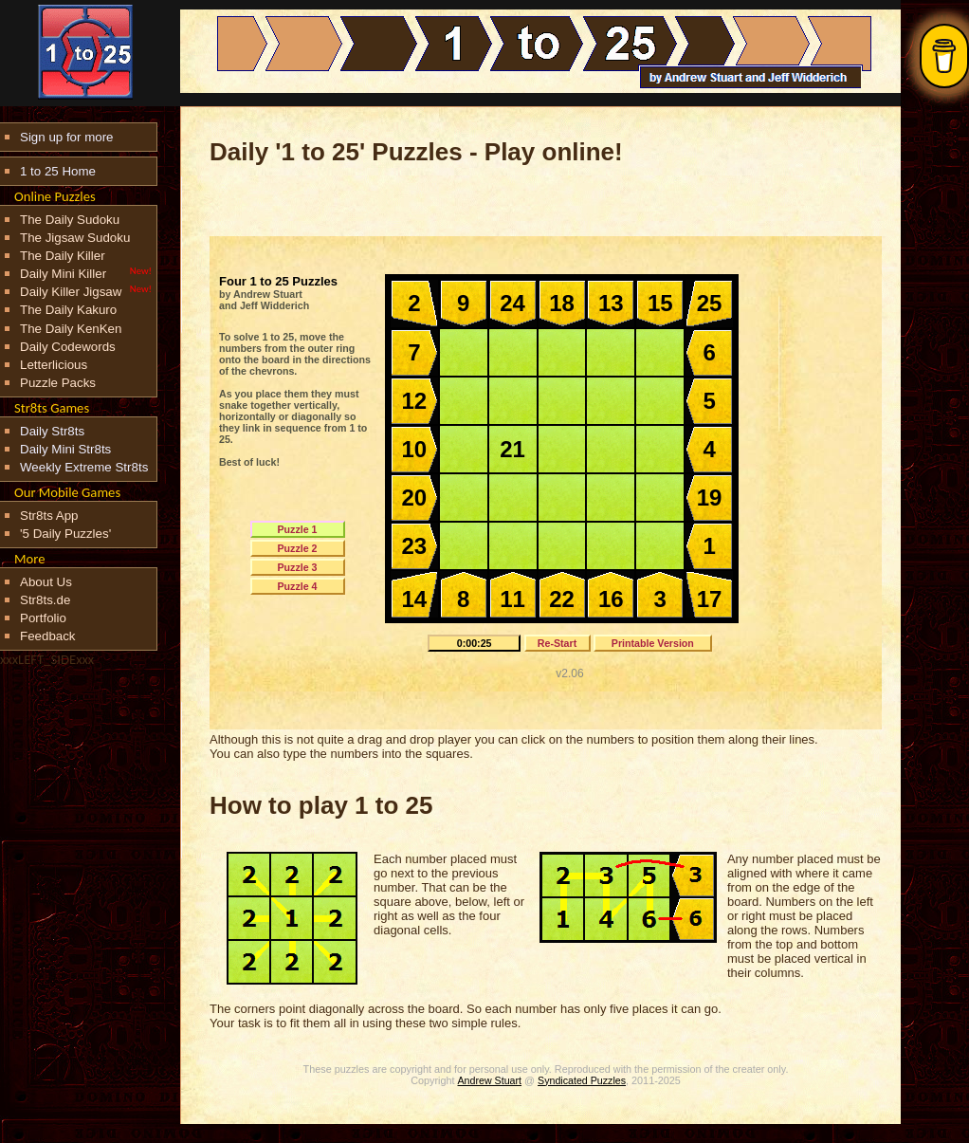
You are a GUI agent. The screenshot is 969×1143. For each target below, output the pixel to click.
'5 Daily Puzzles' (65, 533)
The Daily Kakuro (68, 310)
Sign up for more (67, 137)
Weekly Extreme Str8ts (84, 467)
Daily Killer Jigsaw (70, 292)
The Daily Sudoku (69, 219)
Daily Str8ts (52, 431)
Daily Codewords (68, 347)
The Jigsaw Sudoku (75, 237)
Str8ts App (49, 515)
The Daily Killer (62, 256)
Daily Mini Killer (63, 274)
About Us (46, 582)
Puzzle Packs (58, 383)
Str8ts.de (45, 600)
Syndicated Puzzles (582, 1080)
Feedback (48, 636)
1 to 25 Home (58, 171)
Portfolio (43, 618)
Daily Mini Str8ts (65, 449)
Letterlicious (53, 365)
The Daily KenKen (70, 329)
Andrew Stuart (490, 1080)
